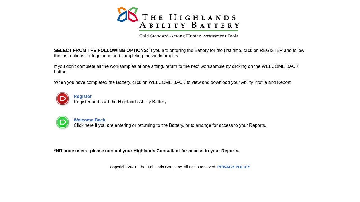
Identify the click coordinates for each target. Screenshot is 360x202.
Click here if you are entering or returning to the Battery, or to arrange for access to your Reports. (170, 121)
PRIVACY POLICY (233, 167)
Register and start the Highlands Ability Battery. (120, 97)
